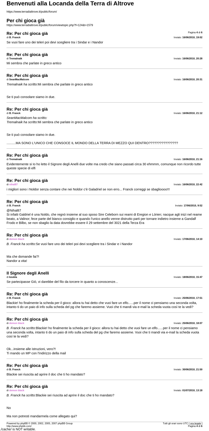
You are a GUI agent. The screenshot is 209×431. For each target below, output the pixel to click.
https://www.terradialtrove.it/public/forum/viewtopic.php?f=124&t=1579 (50, 25)
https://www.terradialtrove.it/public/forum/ (32, 11)
